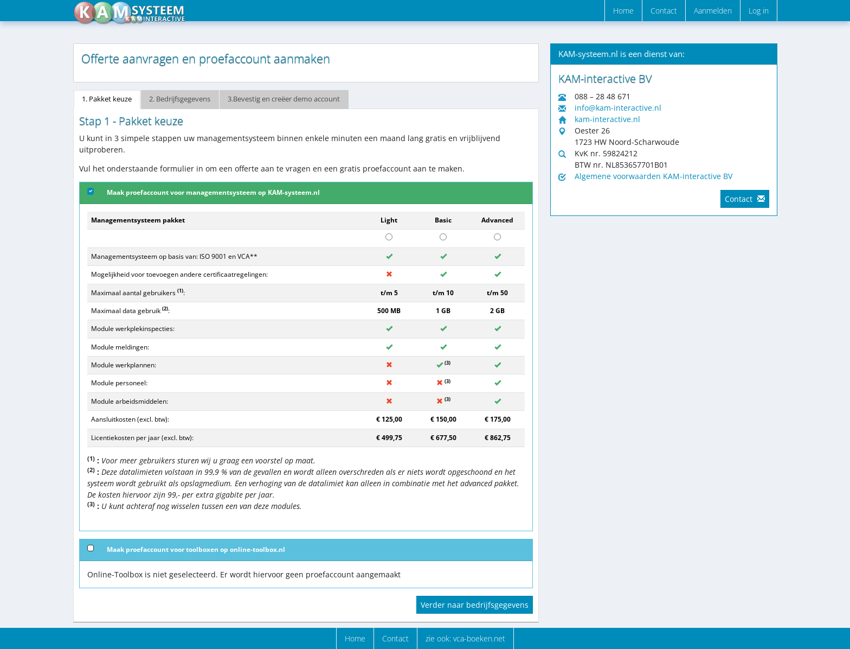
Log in (759, 10)
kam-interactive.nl (607, 119)
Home (623, 10)
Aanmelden (713, 10)
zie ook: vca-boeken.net (465, 638)
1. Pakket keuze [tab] (107, 99)
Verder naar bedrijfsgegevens (475, 605)
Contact (664, 10)
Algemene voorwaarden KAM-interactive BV (653, 176)
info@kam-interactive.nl (618, 108)
